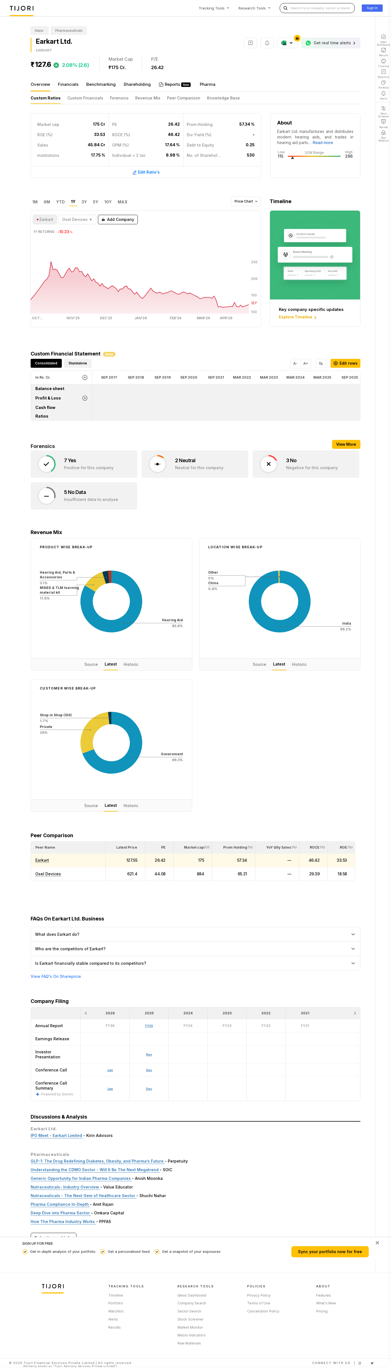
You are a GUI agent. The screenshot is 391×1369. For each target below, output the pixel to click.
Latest (111, 664)
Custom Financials (85, 98)
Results (114, 1327)
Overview (40, 84)
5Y (95, 202)
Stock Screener (191, 1319)
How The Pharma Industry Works (63, 1221)
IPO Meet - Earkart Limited (57, 1135)
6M (47, 202)
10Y (108, 202)
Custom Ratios (46, 98)
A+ (305, 363)
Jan (110, 1089)
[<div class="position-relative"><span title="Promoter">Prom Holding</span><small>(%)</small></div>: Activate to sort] (233, 847)
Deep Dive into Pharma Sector (61, 1212)
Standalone (77, 363)
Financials (68, 84)
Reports (173, 84)
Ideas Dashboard (192, 1295)
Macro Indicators (192, 1335)
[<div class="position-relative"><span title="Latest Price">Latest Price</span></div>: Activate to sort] (125, 847)
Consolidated (46, 363)
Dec (149, 1089)
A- (295, 363)
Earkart (42, 860)
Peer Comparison (183, 98)
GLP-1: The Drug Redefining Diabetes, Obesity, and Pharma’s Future (98, 1161)
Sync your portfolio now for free (330, 1251)
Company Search (192, 1303)
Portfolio (115, 1303)
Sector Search (189, 1311)
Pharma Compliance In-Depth (60, 1204)
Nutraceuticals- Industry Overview (65, 1187)
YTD (60, 202)
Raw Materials (189, 1343)
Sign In (372, 8)
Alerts (113, 1319)
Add (118, 219)
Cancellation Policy (263, 1311)
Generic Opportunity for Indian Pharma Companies (81, 1178)
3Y (84, 202)
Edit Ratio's (146, 172)
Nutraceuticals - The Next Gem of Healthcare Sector (83, 1195)
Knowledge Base (223, 98)
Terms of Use (258, 1303)
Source (91, 664)
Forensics (119, 98)
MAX (122, 202)
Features (323, 1295)
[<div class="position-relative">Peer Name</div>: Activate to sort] (68, 847)
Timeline (115, 1295)
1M (35, 202)
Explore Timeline (298, 317)
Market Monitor (190, 1327)
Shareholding (137, 84)
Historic (131, 664)
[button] (45, 847)
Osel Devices (48, 873)
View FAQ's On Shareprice (56, 976)
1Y (73, 202)
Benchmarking (101, 84)
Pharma (207, 84)
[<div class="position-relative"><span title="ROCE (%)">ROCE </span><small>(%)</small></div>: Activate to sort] (313, 847)
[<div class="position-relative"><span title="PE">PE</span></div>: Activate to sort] (159, 847)
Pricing (322, 1311)
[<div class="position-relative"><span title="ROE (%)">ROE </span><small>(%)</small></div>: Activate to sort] (341, 847)
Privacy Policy (259, 1295)
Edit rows (345, 363)
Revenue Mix (147, 98)
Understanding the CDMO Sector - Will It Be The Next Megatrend (95, 1169)
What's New (326, 1303)
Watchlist (116, 1311)
